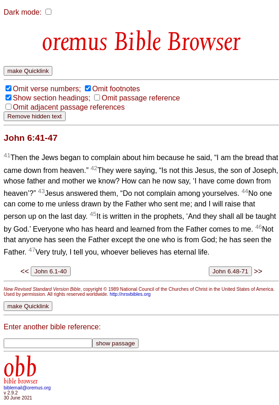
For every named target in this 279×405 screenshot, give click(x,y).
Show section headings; (51, 98)
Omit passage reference (140, 98)
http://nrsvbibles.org (130, 294)
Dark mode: (23, 12)
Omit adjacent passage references (69, 107)
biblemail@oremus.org (27, 387)
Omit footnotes (116, 89)
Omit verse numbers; (47, 89)
